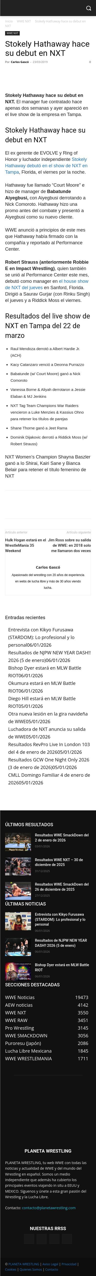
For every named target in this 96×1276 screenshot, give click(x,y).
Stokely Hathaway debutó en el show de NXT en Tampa (46, 166)
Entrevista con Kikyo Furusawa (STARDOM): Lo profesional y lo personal (41, 637)
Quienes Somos (31, 1269)
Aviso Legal (50, 1264)
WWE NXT (24, 21)
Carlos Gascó (20, 62)
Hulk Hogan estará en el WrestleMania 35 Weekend (25, 545)
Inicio (9, 21)
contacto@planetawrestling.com (49, 1207)
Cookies (10, 1269)
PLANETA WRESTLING (23, 1264)
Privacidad (68, 1264)
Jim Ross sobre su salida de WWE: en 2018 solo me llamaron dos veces (69, 545)
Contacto (51, 1269)
